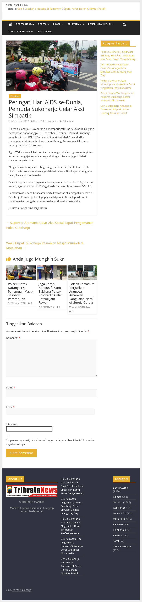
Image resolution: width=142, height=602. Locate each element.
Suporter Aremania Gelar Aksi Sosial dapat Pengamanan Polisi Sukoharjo (49, 225)
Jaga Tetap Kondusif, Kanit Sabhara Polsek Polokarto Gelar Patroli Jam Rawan (50, 293)
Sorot (116, 541)
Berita (42, 24)
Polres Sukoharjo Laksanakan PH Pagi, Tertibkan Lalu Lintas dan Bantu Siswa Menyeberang (118, 55)
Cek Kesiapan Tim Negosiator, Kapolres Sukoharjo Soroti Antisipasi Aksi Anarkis (117, 97)
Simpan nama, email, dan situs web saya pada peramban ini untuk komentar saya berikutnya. (50, 442)
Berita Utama (25, 24)
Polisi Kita (118, 530)
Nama (10, 387)
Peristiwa (14, 96)
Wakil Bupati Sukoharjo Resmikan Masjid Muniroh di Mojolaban (45, 245)
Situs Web (12, 424)
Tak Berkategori (122, 546)
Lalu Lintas (119, 507)
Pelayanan (74, 24)
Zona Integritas (19, 31)
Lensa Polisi (44, 31)
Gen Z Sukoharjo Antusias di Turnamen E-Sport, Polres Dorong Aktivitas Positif (61, 8)
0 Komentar (67, 121)
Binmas (117, 496)
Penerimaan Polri (99, 24)
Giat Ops (118, 502)
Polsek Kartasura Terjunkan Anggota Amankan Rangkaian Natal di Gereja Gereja (81, 293)
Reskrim (117, 535)
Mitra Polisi (119, 518)
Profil (57, 24)
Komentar (13, 338)
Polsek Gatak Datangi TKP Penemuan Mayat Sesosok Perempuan (21, 291)
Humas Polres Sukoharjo (45, 121)
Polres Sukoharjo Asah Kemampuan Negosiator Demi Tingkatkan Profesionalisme (118, 84)
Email (10, 407)
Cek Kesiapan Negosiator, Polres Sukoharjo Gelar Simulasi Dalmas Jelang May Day (71, 506)
